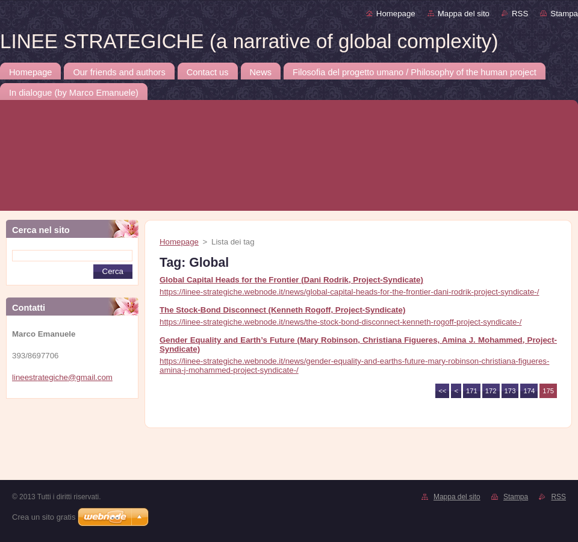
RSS (520, 13)
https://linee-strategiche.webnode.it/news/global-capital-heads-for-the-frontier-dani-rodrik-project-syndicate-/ (349, 291)
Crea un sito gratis (44, 517)
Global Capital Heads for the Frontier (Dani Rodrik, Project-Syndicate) (291, 279)
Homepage (395, 13)
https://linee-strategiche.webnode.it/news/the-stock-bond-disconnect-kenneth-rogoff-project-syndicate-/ (340, 321)
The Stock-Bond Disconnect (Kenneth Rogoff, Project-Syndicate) (282, 309)
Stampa (564, 13)
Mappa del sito (463, 13)
